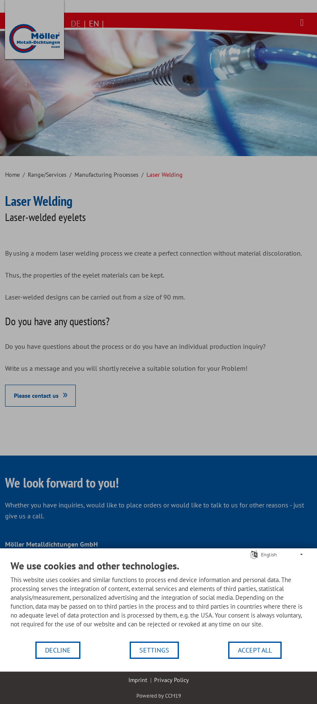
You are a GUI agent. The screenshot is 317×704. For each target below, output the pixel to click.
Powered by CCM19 (158, 695)
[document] (158, 600)
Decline (58, 650)
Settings (154, 650)
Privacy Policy (171, 680)
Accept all (255, 650)
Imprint (137, 680)
